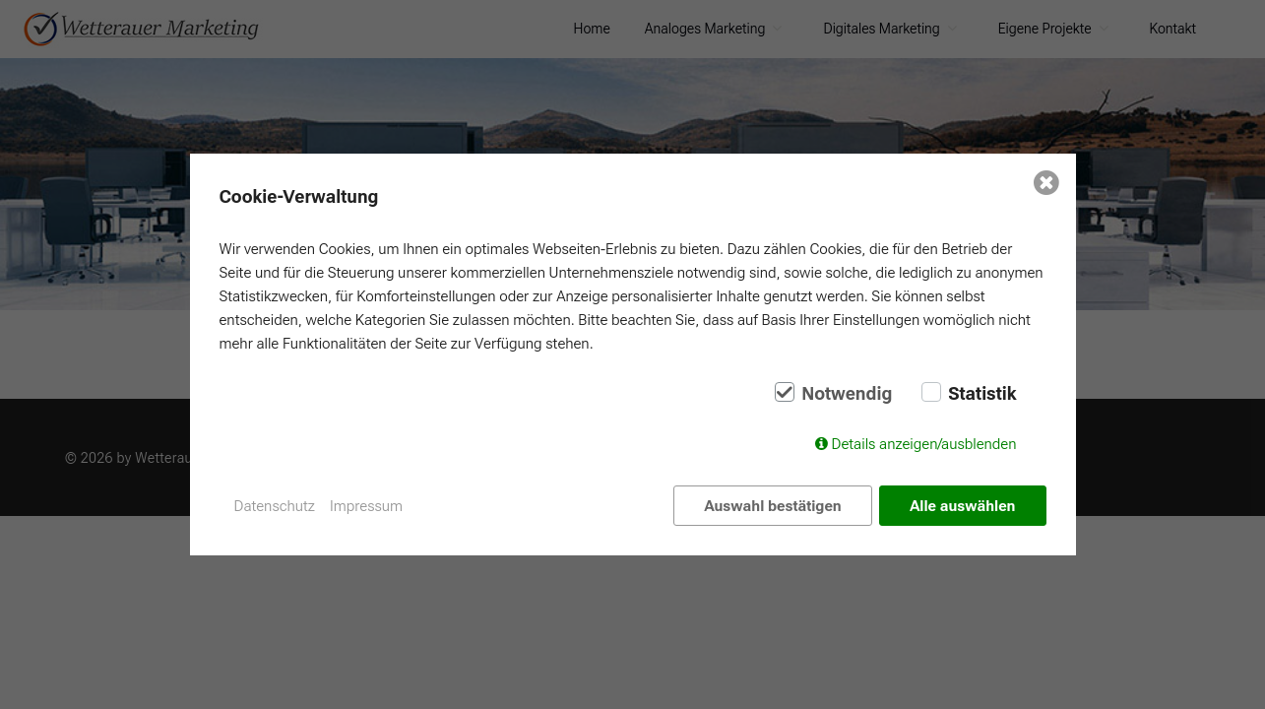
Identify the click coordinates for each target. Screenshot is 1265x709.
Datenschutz (275, 506)
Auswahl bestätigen (772, 506)
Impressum (366, 506)
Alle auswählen (962, 506)
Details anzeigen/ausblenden (924, 444)
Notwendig (846, 394)
